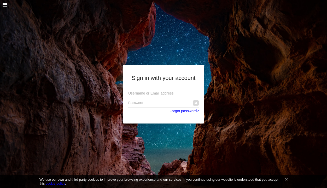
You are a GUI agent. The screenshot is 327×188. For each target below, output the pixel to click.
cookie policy (55, 183)
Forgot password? (184, 111)
